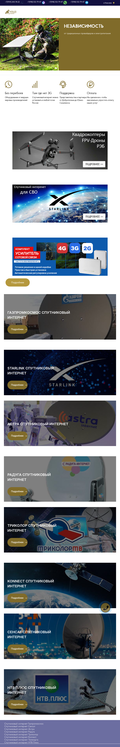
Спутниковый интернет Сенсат (19, 723)
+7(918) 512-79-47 (34, 2)
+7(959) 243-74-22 (12, 2)
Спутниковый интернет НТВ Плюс (21, 739)
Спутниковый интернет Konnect (20, 733)
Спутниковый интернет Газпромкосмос (24, 720)
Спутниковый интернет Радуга (19, 728)
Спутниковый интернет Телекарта (21, 736)
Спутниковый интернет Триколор (21, 731)
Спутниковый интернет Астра (19, 725)
